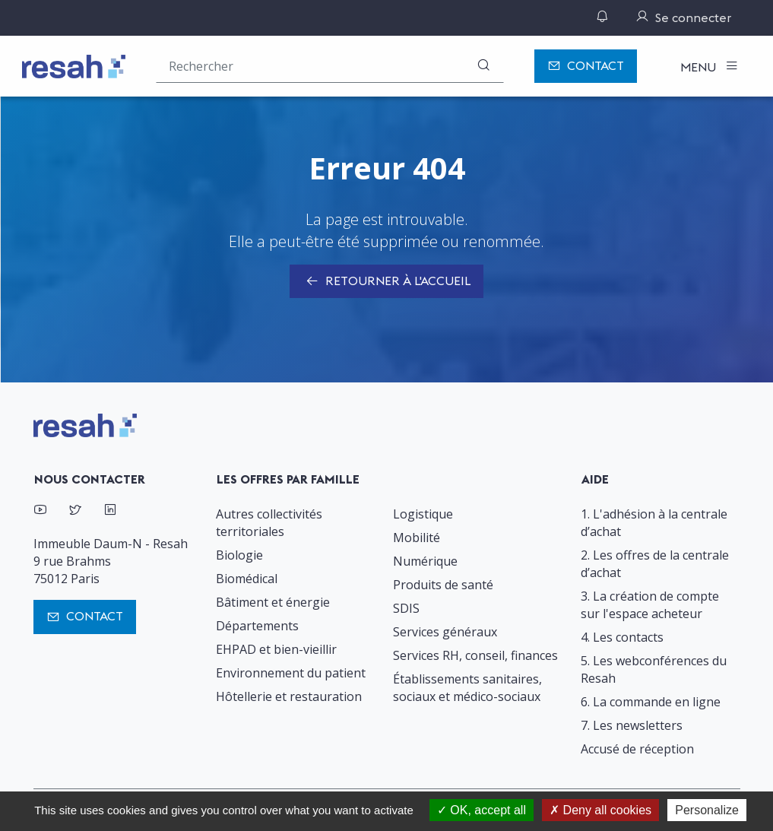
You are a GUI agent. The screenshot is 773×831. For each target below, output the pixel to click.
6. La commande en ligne (651, 701)
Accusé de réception (637, 749)
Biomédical (246, 578)
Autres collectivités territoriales (269, 523)
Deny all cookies (600, 810)
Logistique (423, 514)
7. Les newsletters (632, 725)
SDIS (406, 608)
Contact (585, 66)
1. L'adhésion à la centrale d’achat (654, 523)
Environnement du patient (291, 672)
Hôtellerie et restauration (289, 696)
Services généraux (445, 631)
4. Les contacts (622, 637)
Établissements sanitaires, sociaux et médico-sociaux (467, 688)
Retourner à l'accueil (386, 282)
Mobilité (416, 537)
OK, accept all (481, 810)
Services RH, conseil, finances (475, 655)
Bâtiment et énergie (273, 602)
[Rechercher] (483, 65)
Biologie (239, 555)
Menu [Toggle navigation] (699, 67)
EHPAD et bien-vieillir (276, 649)
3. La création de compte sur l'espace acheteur (650, 605)
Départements (257, 625)
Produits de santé (443, 584)
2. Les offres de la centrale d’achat (655, 564)
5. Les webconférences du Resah (654, 669)
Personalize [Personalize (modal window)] (707, 810)
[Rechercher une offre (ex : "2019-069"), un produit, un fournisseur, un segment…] (330, 66)
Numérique (425, 561)
